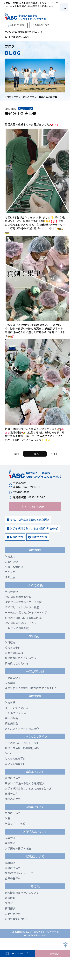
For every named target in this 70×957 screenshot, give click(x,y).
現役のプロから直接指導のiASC (23, 618)
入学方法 (10, 838)
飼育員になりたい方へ (18, 663)
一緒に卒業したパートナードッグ (26, 612)
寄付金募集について (16, 919)
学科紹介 (10, 642)
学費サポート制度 (15, 824)
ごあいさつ (11, 562)
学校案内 (10, 556)
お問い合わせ (13, 914)
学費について (13, 813)
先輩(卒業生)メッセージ (19, 873)
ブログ (9, 903)
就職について (13, 868)
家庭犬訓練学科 (14, 653)
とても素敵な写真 (15, 758)
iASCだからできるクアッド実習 (23, 602)
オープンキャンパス (17, 953)
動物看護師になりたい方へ (20, 658)
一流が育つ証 (13, 678)
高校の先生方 (37, 537)
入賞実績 (10, 683)
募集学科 (10, 843)
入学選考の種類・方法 (18, 848)
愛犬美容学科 (13, 648)
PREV (16, 454)
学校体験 (10, 702)
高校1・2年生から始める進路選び (28, 519)
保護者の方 (15, 537)
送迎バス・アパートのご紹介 (22, 728)
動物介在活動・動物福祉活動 (22, 748)
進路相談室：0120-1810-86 (29, 497)
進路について (13, 778)
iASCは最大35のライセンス (21, 623)
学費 (7, 818)
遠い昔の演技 (14, 764)
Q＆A (8, 753)
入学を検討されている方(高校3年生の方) (29, 788)
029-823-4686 (19, 37)
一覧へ (35, 454)
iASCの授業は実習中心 (18, 597)
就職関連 (10, 863)
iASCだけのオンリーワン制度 (22, 607)
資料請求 (52, 953)
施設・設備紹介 (14, 567)
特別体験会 (11, 718)
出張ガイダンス (15, 713)
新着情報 (10, 898)
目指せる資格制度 (17, 628)
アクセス (10, 572)
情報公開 (10, 577)
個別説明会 (11, 723)
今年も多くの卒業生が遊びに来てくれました (31, 688)
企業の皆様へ (13, 878)
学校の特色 (11, 592)
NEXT (54, 454)
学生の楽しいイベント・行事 (22, 743)
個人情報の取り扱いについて (22, 893)
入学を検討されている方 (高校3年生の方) (32, 528)
